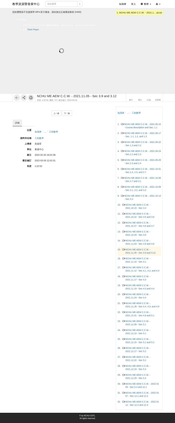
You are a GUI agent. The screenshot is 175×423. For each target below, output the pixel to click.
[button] (158, 4)
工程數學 (53, 131)
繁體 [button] (146, 4)
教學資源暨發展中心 (26, 4)
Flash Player (33, 29)
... (45, 131)
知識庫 (38, 131)
